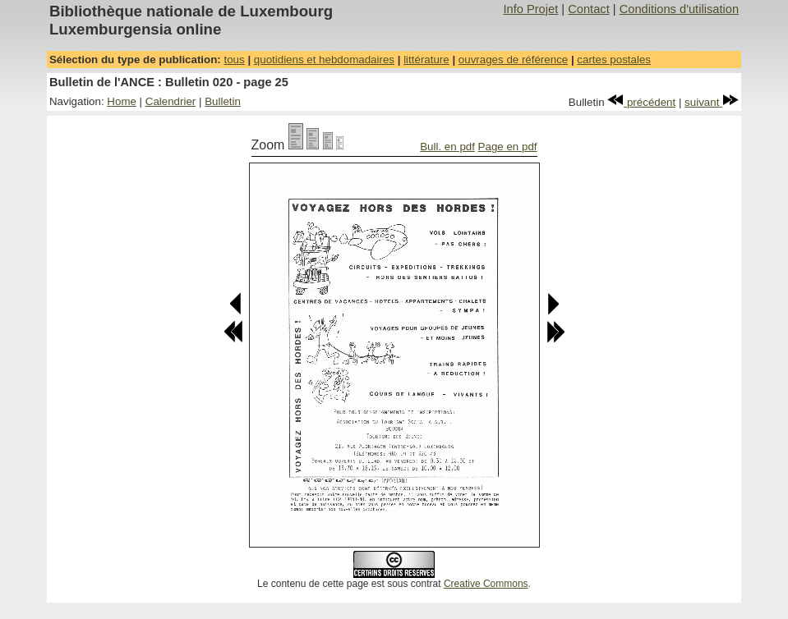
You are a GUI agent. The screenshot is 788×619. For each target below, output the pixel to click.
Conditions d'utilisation (679, 9)
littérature (426, 59)
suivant (711, 102)
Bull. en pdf (447, 146)
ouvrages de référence (513, 59)
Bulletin (223, 101)
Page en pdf (507, 146)
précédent (641, 102)
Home (121, 101)
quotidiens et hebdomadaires (324, 59)
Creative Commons (486, 583)
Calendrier (170, 101)
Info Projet (530, 9)
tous (233, 59)
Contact (589, 9)
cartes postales (614, 59)
